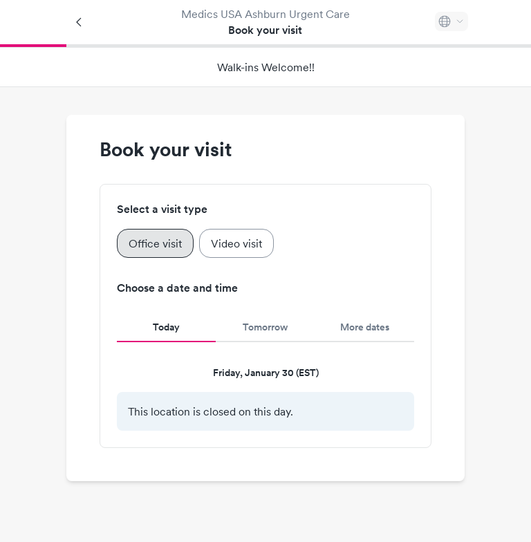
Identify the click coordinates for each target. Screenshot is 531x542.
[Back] (79, 22)
